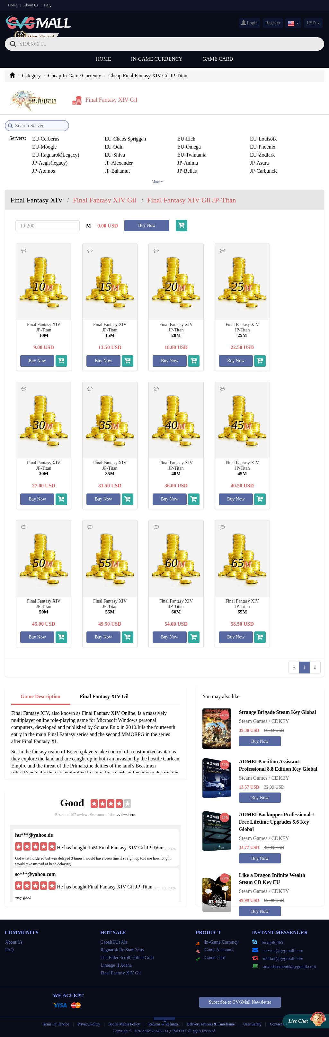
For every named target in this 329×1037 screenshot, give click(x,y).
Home (12, 5)
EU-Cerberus (45, 138)
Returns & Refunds (163, 1024)
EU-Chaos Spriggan (125, 138)
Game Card (217, 59)
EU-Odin (114, 147)
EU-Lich (186, 138)
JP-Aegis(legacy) (49, 163)
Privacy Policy (89, 1024)
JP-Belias (187, 171)
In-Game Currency (156, 59)
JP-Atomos (43, 171)
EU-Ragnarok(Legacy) (55, 155)
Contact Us (278, 1024)
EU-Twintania (191, 155)
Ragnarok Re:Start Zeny (122, 949)
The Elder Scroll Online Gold (127, 957)
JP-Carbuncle (264, 171)
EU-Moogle (44, 147)
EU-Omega (189, 147)
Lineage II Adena (116, 965)
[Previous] (294, 667)
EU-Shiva (115, 155)
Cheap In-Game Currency (74, 75)
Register (272, 23)
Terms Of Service (55, 1024)
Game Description (40, 696)
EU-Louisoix (263, 138)
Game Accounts (214, 950)
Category (31, 75)
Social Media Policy (124, 1024)
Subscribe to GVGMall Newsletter (240, 1002)
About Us (30, 5)
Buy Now (147, 225)
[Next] (315, 667)
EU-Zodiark (262, 155)
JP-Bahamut (117, 171)
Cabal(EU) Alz (114, 942)
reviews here (125, 814)
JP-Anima (187, 163)
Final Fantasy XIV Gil (104, 696)
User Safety (252, 1024)
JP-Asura (259, 163)
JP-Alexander (119, 163)
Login (249, 22)
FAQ (47, 5)
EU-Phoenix (262, 147)
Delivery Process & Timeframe (211, 1024)
